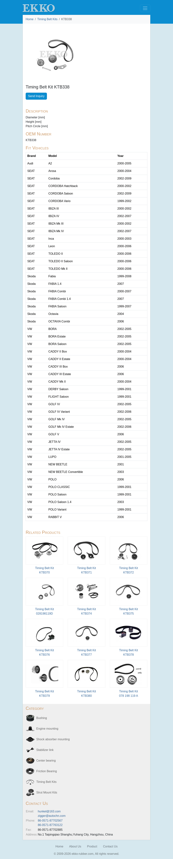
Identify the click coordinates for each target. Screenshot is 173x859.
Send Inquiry (36, 96)
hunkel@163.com (49, 811)
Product (92, 846)
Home (30, 19)
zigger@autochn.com (51, 815)
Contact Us (110, 846)
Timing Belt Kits (47, 19)
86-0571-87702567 (50, 820)
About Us (75, 846)
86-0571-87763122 (50, 825)
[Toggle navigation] (145, 8)
